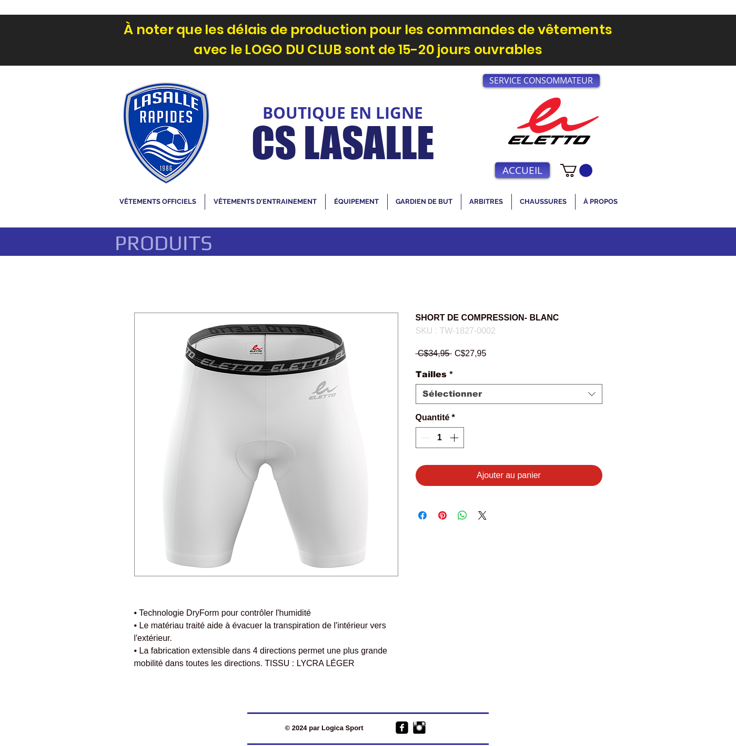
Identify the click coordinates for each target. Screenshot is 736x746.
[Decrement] (424, 438)
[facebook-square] (402, 727)
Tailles (434, 374)
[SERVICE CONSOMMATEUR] (541, 80)
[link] (576, 170)
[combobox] (509, 394)
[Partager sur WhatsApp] (462, 515)
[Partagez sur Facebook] (422, 515)
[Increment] (455, 438)
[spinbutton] (440, 438)
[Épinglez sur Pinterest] (442, 515)
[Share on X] (482, 515)
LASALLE (369, 142)
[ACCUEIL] (522, 170)
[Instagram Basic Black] (419, 727)
